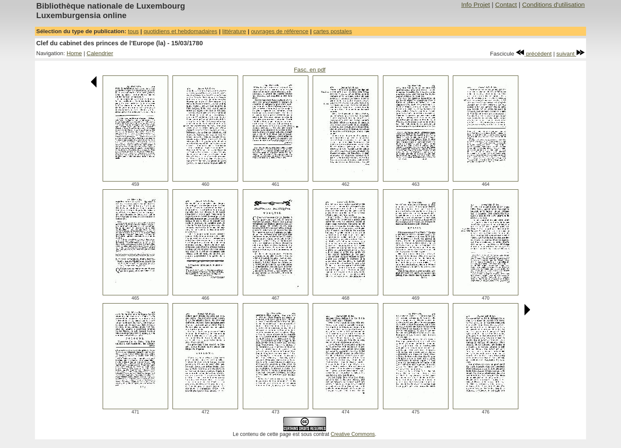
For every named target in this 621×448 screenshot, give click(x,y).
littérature (234, 31)
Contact (506, 4)
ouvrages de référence (279, 31)
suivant (570, 53)
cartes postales (332, 31)
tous (133, 31)
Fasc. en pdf (309, 69)
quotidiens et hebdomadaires (180, 31)
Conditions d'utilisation (553, 4)
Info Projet (475, 4)
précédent (534, 53)
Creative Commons (353, 434)
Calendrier (100, 53)
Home (74, 53)
